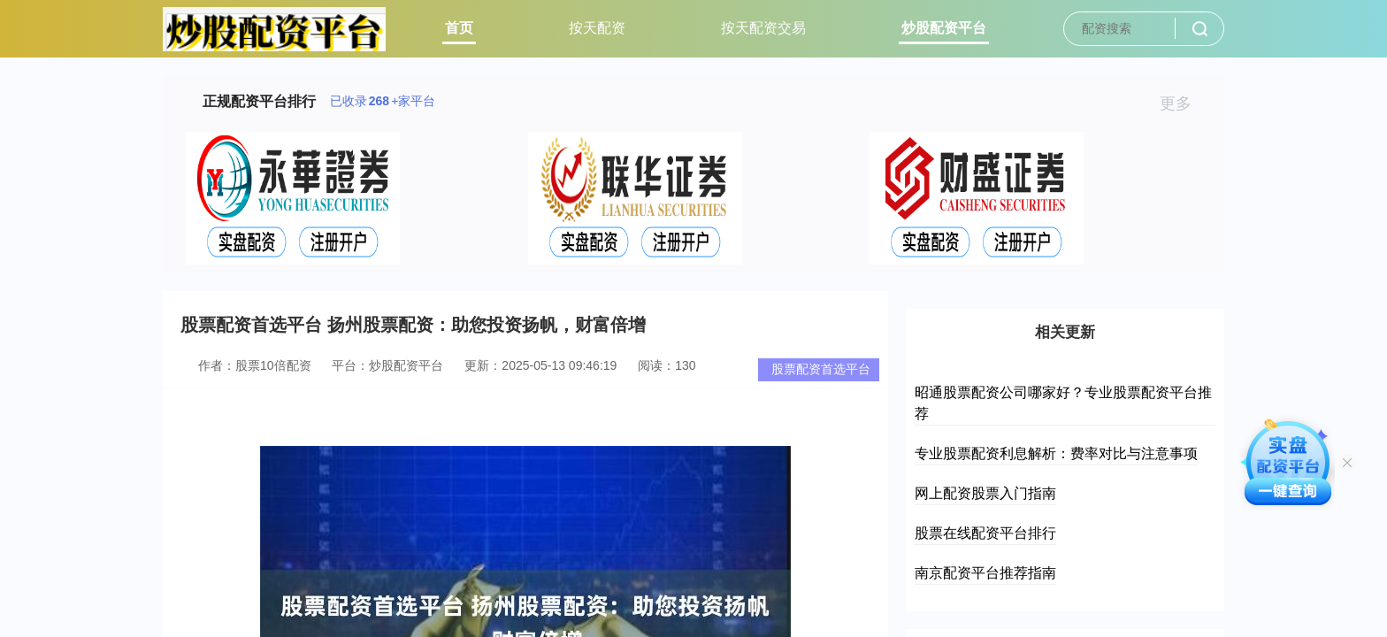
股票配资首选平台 (820, 369)
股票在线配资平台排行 (985, 533)
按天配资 (597, 27)
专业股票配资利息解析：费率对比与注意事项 (1056, 453)
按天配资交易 (763, 27)
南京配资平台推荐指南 (985, 572)
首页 (459, 27)
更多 (1183, 103)
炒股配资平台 (943, 27)
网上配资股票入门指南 (985, 493)
